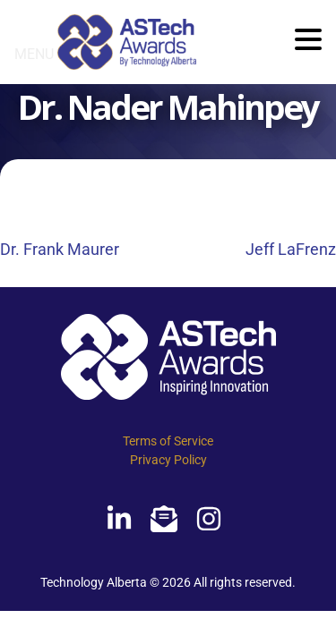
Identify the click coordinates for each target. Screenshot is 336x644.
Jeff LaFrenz (291, 249)
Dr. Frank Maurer (59, 249)
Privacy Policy (168, 460)
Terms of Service (168, 441)
